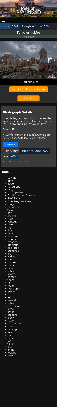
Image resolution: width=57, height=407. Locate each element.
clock (10, 317)
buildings (13, 250)
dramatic (12, 244)
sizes (10, 259)
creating (12, 242)
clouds (11, 239)
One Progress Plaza (34, 124)
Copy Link (10, 144)
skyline (11, 215)
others (11, 271)
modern (12, 285)
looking (12, 352)
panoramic (13, 207)
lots (9, 332)
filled (10, 230)
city (9, 212)
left (9, 297)
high (10, 218)
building (12, 314)
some (10, 265)
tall (9, 282)
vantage (12, 221)
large (10, 309)
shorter (11, 274)
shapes (11, 262)
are (9, 253)
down (10, 355)
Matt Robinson (22, 161)
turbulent (13, 186)
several (11, 300)
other (10, 303)
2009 (10, 183)
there (10, 279)
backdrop (13, 247)
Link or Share (28, 98)
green (11, 291)
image (11, 204)
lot (9, 341)
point (10, 224)
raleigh (11, 178)
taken (11, 343)
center (11, 277)
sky (9, 227)
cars (9, 335)
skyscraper (13, 288)
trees (10, 326)
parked (11, 338)
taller (10, 268)
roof (9, 294)
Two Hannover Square (39, 121)
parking (12, 329)
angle (10, 349)
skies (10, 189)
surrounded (14, 323)
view (10, 210)
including (13, 306)
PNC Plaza (9, 124)
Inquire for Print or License (28, 89)
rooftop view (15, 192)
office (10, 311)
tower (11, 320)
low (9, 346)
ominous (12, 236)
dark (10, 233)
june (10, 180)
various (11, 256)
